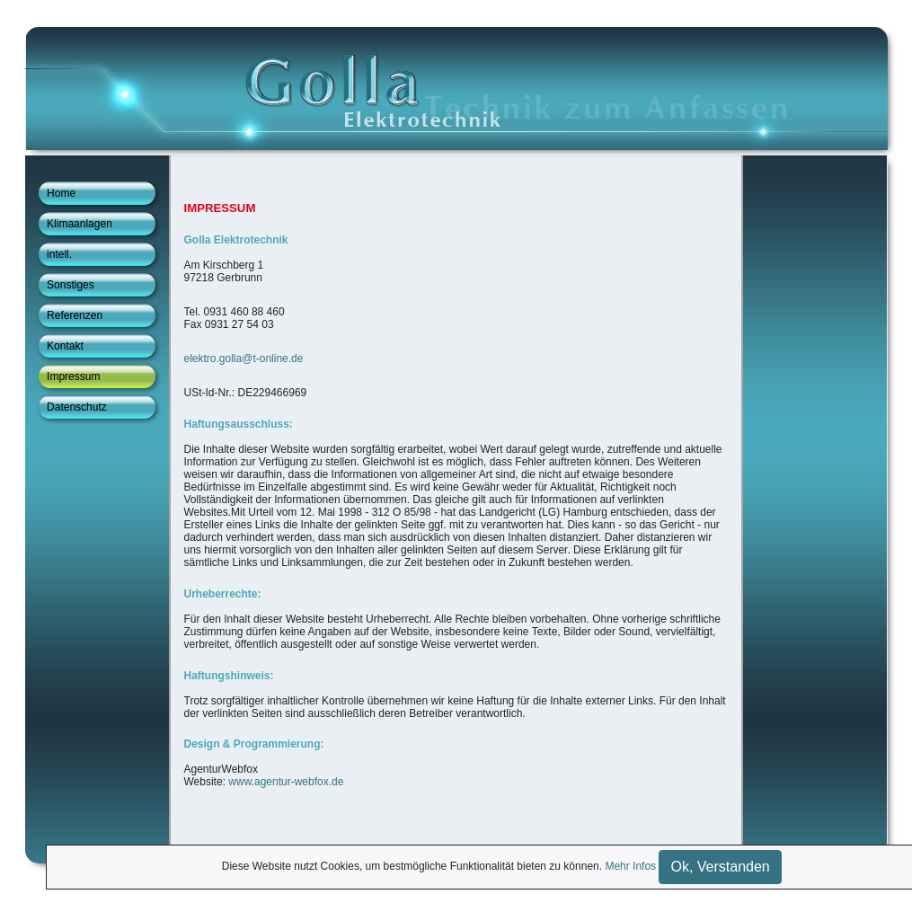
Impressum (73, 376)
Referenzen (74, 315)
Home (61, 193)
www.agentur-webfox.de (285, 781)
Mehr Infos (630, 866)
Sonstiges (70, 285)
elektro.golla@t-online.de (244, 358)
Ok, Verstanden (719, 866)
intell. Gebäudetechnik (86, 257)
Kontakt (65, 346)
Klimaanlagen (79, 223)
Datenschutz (77, 407)
